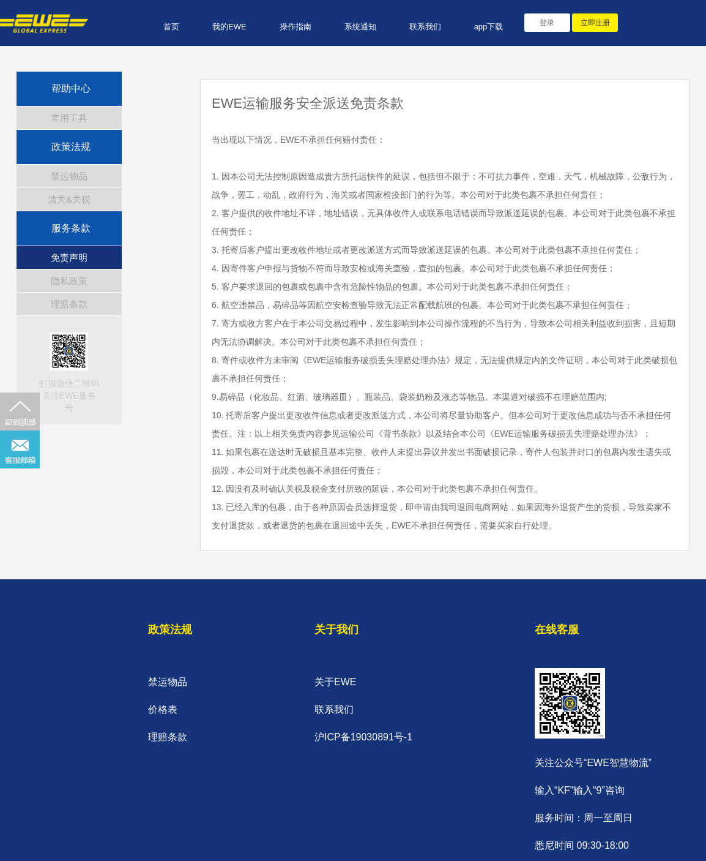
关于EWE (335, 682)
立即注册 (595, 22)
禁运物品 (69, 176)
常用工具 (69, 118)
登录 (547, 22)
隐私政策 (69, 281)
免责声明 (69, 257)
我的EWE (229, 26)
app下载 (488, 26)
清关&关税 (69, 199)
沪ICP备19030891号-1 (363, 737)
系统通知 (360, 26)
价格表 (162, 709)
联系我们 (425, 26)
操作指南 (295, 26)
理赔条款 (69, 304)
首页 (171, 26)
